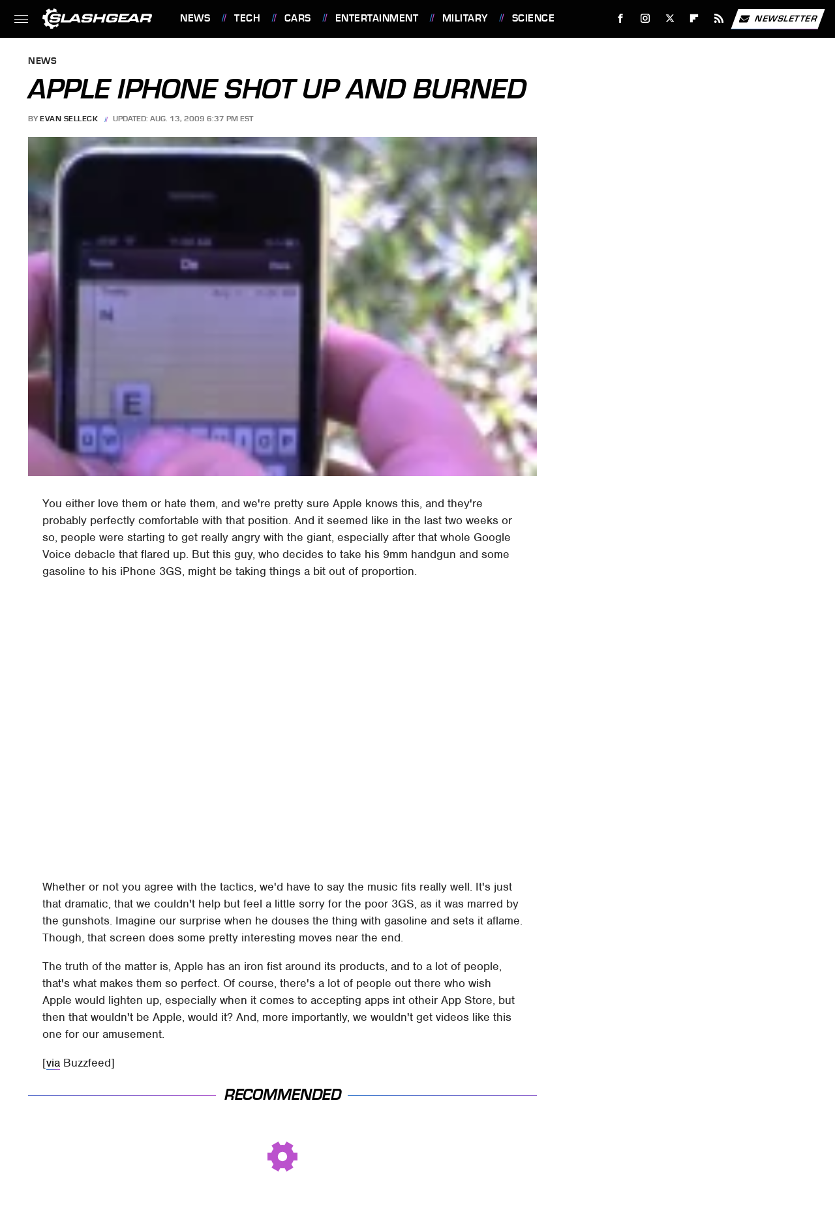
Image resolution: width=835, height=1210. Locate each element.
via (53, 1062)
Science (533, 18)
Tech (247, 18)
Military (465, 18)
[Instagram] (645, 18)
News (195, 18)
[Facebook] (620, 18)
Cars (297, 18)
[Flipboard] (694, 18)
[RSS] (719, 18)
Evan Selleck (69, 118)
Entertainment (377, 18)
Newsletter (777, 19)
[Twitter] (669, 18)
